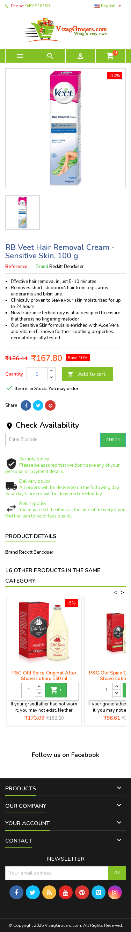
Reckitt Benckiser (36, 552)
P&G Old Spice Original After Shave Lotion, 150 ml (44, 676)
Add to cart (86, 374)
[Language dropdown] (108, 6)
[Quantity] (37, 374)
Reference (16, 266)
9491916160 (37, 6)
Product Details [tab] (30, 536)
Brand (42, 266)
